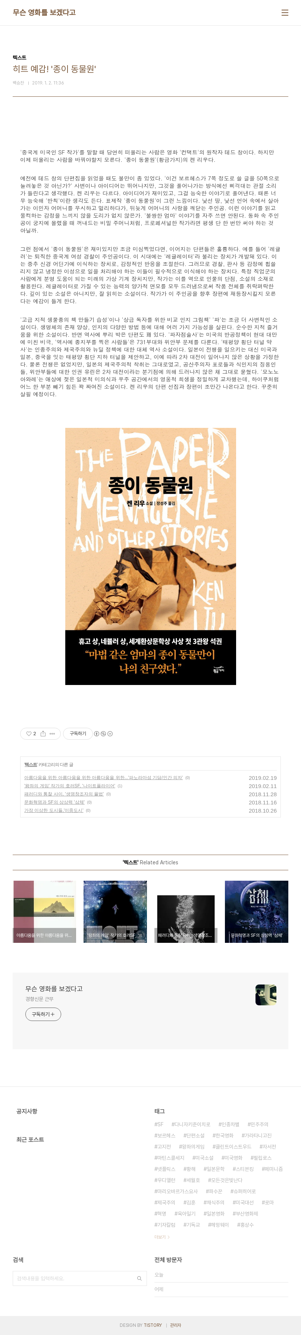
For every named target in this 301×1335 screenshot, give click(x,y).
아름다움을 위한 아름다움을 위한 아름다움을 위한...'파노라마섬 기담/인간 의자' (103, 777)
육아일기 (186, 1214)
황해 (190, 1169)
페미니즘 (274, 1169)
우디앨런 (166, 1180)
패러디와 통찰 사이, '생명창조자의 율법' (64, 794)
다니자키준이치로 (192, 1124)
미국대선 (245, 1203)
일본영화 (216, 1214)
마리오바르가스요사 (177, 1191)
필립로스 (263, 1158)
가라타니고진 (258, 1136)
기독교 (193, 1225)
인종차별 (230, 1124)
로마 (269, 1203)
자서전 (269, 1147)
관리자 (175, 1325)
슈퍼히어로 (244, 1191)
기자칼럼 (166, 1225)
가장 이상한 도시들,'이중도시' (54, 810)
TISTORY (153, 1325)
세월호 (193, 1180)
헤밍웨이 (220, 1225)
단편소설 (195, 1136)
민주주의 (260, 1124)
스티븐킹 (245, 1169)
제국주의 (166, 1203)
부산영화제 (247, 1214)
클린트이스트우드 (233, 1147)
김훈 (190, 1203)
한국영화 (224, 1136)
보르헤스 (166, 1136)
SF (160, 1124)
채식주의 (216, 1203)
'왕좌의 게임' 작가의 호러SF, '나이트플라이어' (69, 785)
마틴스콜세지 (170, 1158)
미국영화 (233, 1158)
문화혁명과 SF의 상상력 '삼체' (54, 802)
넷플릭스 (166, 1169)
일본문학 (216, 1169)
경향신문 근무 (39, 999)
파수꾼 (215, 1191)
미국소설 (204, 1158)
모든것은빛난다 (226, 1180)
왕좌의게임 (193, 1147)
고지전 (164, 1147)
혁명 (161, 1214)
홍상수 (247, 1225)
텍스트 (31, 764)
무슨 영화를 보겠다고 (44, 12)
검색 (139, 1278)
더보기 (160, 1237)
